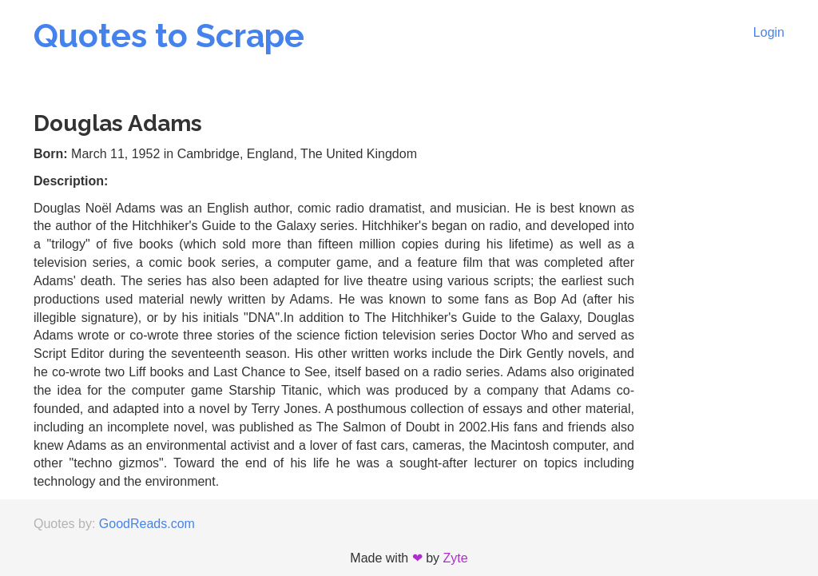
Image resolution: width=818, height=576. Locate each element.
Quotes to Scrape (169, 35)
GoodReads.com (147, 523)
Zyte (455, 558)
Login (768, 32)
